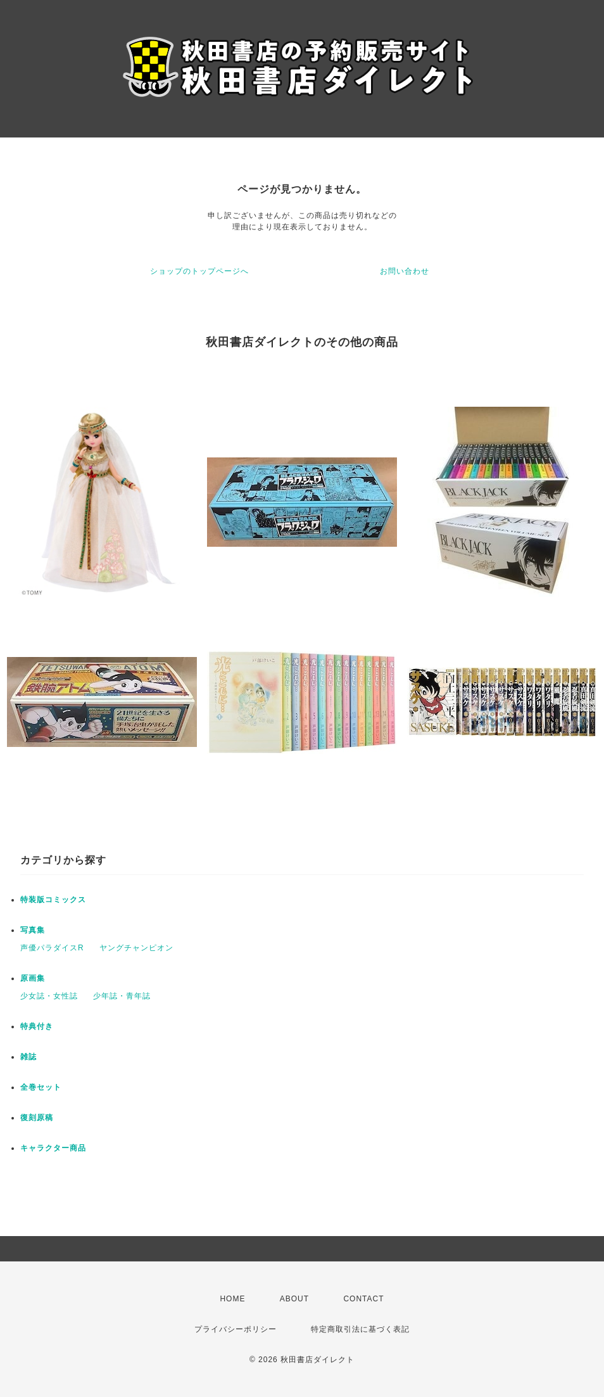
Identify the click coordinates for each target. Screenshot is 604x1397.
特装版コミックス (53, 899)
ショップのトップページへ (199, 271)
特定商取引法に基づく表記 (360, 1329)
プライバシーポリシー (235, 1329)
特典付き (36, 1026)
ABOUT (294, 1298)
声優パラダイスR (52, 947)
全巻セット (40, 1087)
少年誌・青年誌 (122, 996)
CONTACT (363, 1298)
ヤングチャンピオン (136, 947)
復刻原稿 (36, 1117)
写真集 (32, 930)
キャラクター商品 (53, 1148)
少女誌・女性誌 (49, 996)
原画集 (32, 978)
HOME (232, 1298)
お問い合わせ (404, 271)
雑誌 (28, 1056)
